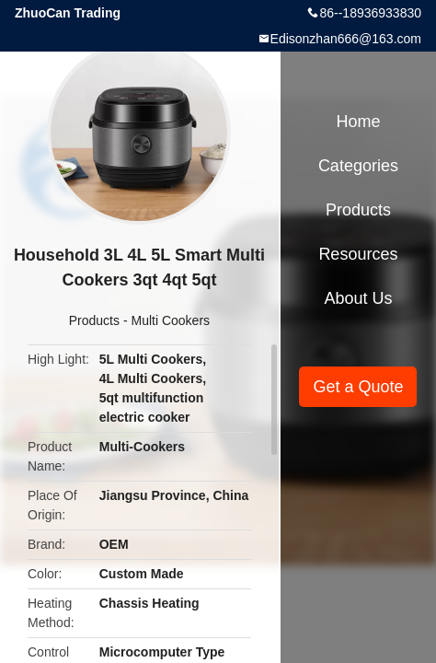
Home (358, 121)
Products (94, 320)
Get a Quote (358, 387)
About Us (358, 298)
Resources (357, 254)
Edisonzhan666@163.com (345, 38)
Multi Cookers (170, 320)
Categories (358, 166)
